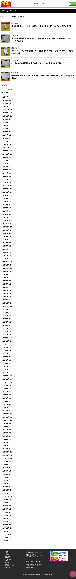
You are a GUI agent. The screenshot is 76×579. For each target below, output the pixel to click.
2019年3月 (5, 366)
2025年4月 (5, 135)
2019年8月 (5, 350)
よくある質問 (8, 559)
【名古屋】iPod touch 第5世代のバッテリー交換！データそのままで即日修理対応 (42, 26)
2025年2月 (5, 141)
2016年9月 (5, 461)
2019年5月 (5, 360)
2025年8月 (5, 122)
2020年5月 (5, 322)
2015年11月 (5, 493)
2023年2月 (5, 217)
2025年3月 (5, 138)
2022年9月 (5, 233)
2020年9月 (5, 309)
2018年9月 (5, 385)
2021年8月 (5, 274)
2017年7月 (5, 430)
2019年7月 (5, 354)
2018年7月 (5, 392)
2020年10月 (5, 306)
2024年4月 (5, 173)
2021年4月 (5, 287)
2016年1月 (5, 487)
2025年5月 (5, 132)
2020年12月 (5, 300)
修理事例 (7, 557)
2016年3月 (5, 480)
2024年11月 (5, 151)
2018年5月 (5, 398)
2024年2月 (5, 179)
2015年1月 (5, 525)
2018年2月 (5, 407)
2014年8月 (5, 540)
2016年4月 (5, 477)
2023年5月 (5, 208)
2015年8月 (5, 502)
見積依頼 (7, 562)
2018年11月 (5, 379)
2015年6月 (5, 509)
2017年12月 (5, 414)
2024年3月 (5, 176)
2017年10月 (5, 420)
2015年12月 (5, 490)
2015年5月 (5, 512)
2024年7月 (5, 163)
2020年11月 (5, 303)
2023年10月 (5, 192)
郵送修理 (7, 564)
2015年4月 (5, 515)
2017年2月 (5, 445)
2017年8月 (5, 426)
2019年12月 (5, 338)
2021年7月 (5, 277)
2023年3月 (5, 214)
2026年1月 (5, 106)
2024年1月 (5, 182)
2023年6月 (5, 205)
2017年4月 (5, 439)
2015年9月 (5, 499)
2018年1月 (5, 411)
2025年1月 (5, 144)
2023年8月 (5, 198)
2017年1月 (5, 449)
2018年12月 (5, 376)
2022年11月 (5, 227)
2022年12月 (5, 224)
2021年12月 (5, 262)
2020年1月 (5, 334)
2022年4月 (5, 249)
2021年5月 (5, 284)
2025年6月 (5, 128)
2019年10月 (5, 344)
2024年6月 (5, 167)
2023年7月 (5, 201)
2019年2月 (5, 369)
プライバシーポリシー (10, 565)
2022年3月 (5, 252)
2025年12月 (5, 109)
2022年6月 (5, 243)
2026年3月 (5, 100)
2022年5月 (5, 246)
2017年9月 (5, 423)
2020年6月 (5, 319)
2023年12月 (5, 186)
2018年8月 (5, 388)
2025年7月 (5, 125)
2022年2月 (5, 255)
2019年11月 (5, 341)
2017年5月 (5, 436)
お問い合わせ (8, 567)
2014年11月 (5, 531)
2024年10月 (5, 154)
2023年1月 (5, 220)
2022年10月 (5, 230)
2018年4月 (5, 401)
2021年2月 (5, 293)
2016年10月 (5, 458)
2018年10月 (5, 382)
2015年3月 (5, 518)
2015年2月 (5, 521)
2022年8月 (5, 236)
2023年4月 (5, 211)
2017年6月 (5, 433)
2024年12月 (5, 148)
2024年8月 (5, 160)
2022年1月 (5, 258)
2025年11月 (5, 113)
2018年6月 (5, 395)
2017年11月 (5, 417)
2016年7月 (5, 468)
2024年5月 (5, 170)
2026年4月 (5, 97)
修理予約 (7, 561)
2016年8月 (5, 464)
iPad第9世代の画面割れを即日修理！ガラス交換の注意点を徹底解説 (37, 63)
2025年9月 (5, 119)
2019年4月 (5, 363)
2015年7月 (5, 506)
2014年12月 (5, 528)
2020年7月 (5, 315)
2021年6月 (5, 281)
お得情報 (7, 554)
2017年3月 (5, 442)
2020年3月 (5, 328)
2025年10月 (5, 116)
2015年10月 (5, 496)
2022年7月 (5, 239)
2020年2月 (5, 331)
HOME (6, 551)
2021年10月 (5, 268)
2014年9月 (5, 537)
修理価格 (7, 553)
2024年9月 (5, 157)
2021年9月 (5, 271)
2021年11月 (5, 265)
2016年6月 (5, 471)
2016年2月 (5, 483)
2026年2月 (5, 103)
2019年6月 (5, 357)
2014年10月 (5, 534)
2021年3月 (5, 290)
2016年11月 (5, 455)
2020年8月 (5, 312)
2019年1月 (5, 373)
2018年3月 (5, 404)
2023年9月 (5, 195)
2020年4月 (5, 325)
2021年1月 (5, 296)
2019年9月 (5, 347)
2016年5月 (5, 474)
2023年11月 (5, 189)
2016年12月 (5, 452)
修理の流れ (7, 556)
